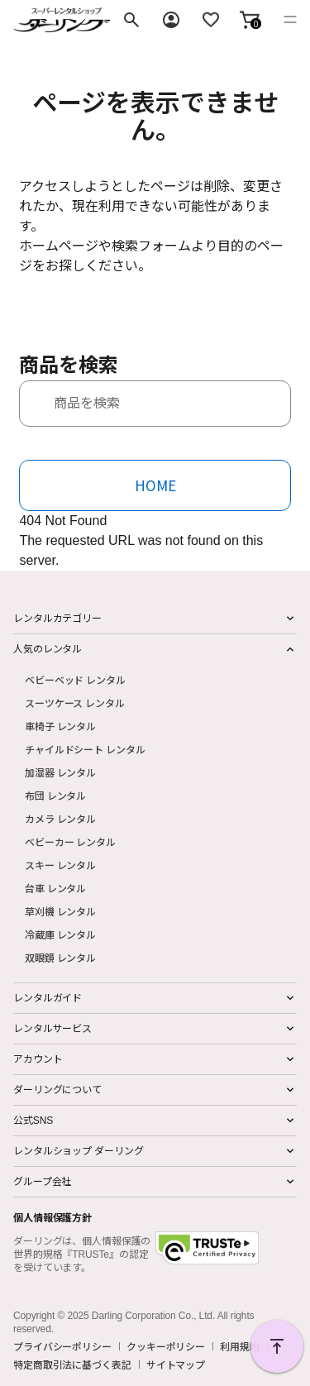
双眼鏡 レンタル (60, 957)
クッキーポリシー (165, 1346)
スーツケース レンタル (75, 702)
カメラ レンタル (60, 818)
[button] (249, 20)
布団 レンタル (55, 795)
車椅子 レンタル (60, 726)
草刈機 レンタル (60, 911)
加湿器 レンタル (60, 772)
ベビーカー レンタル (70, 841)
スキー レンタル (60, 865)
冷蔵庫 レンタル (60, 934)
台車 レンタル (55, 888)
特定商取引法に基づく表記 (72, 1364)
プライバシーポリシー (62, 1346)
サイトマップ (175, 1364)
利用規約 (240, 1346)
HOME (155, 485)
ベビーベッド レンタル (75, 679)
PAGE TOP (276, 1346)
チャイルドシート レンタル (85, 749)
